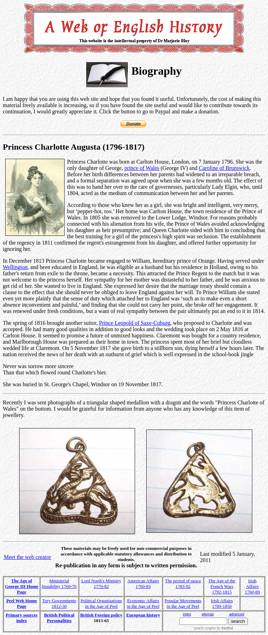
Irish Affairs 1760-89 (252, 586)
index (187, 614)
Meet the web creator (27, 557)
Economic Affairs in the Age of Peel (143, 603)
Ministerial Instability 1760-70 (59, 583)
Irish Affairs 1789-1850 (222, 603)
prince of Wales (142, 168)
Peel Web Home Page (21, 603)
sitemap (207, 614)
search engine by (213, 628)
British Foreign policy (101, 615)
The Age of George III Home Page (21, 586)
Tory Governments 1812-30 (59, 603)
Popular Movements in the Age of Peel (183, 603)
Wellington (15, 267)
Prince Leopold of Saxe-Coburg (134, 323)
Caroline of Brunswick (224, 168)
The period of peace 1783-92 (183, 583)
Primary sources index (21, 617)
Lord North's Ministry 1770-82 (101, 583)
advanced (236, 614)
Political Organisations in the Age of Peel (101, 603)
